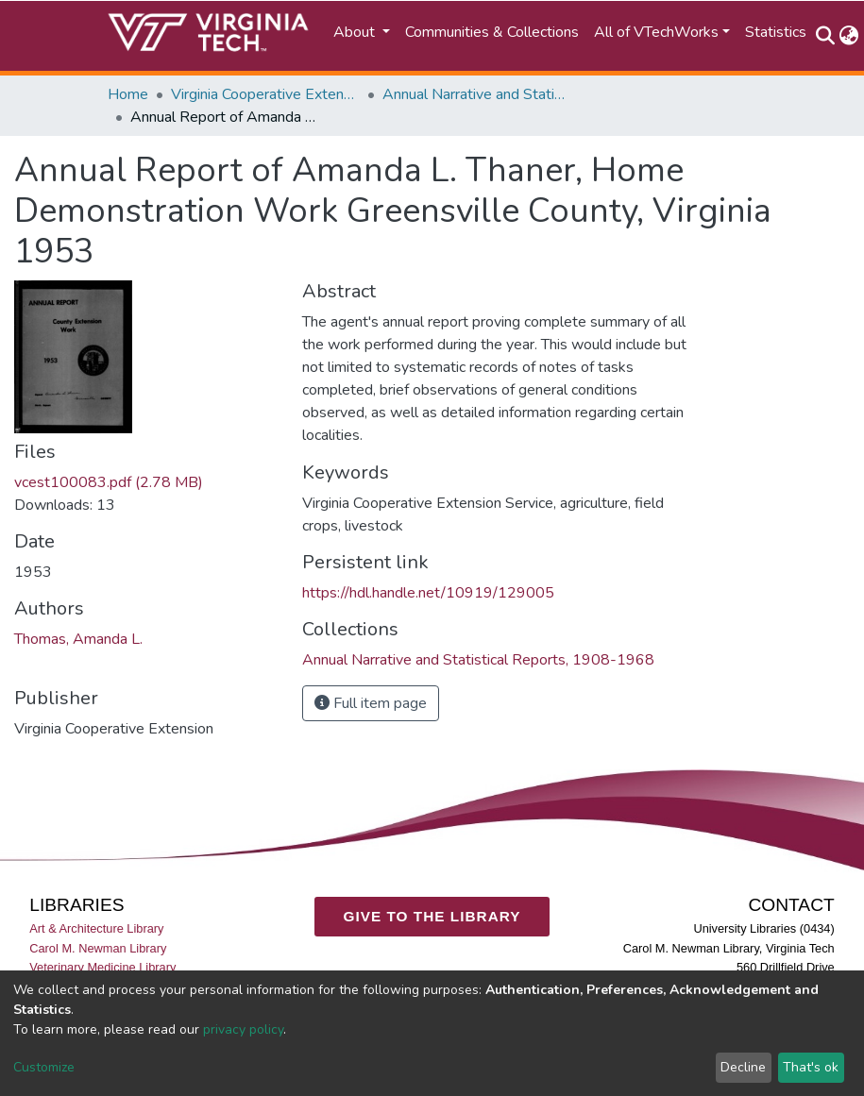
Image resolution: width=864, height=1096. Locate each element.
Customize (44, 1067)
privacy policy (243, 1029)
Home (128, 94)
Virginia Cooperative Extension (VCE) (265, 94)
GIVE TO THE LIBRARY (432, 916)
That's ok (811, 1067)
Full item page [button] (370, 703)
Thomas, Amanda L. (78, 639)
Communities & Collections (492, 32)
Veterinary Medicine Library (102, 967)
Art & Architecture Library (96, 929)
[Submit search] (826, 36)
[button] (849, 36)
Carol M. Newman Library (97, 948)
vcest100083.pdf (108, 482)
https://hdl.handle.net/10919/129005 (428, 592)
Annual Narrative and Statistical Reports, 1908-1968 (476, 94)
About (356, 32)
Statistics (775, 32)
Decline (743, 1067)
